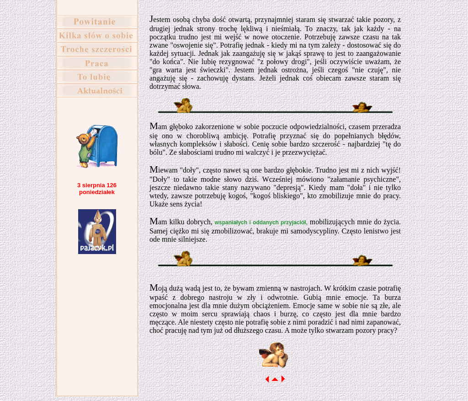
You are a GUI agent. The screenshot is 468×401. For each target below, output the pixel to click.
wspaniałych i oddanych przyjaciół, (261, 222)
